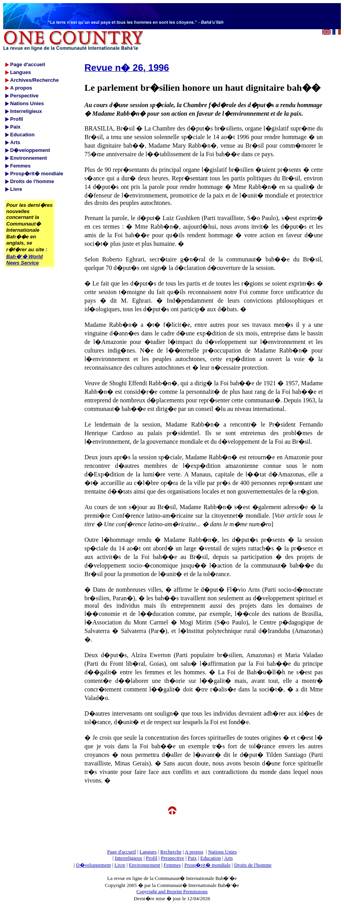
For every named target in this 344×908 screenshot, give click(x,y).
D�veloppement (93, 865)
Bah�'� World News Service (24, 260)
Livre (119, 865)
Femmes (172, 865)
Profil (152, 858)
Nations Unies (222, 852)
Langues (148, 852)
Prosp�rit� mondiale (207, 865)
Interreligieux (128, 858)
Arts (228, 858)
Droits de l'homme (253, 865)
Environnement (144, 865)
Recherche (171, 852)
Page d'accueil (121, 852)
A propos (194, 852)
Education (210, 858)
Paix (192, 858)
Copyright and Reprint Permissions (171, 891)
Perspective (172, 858)
